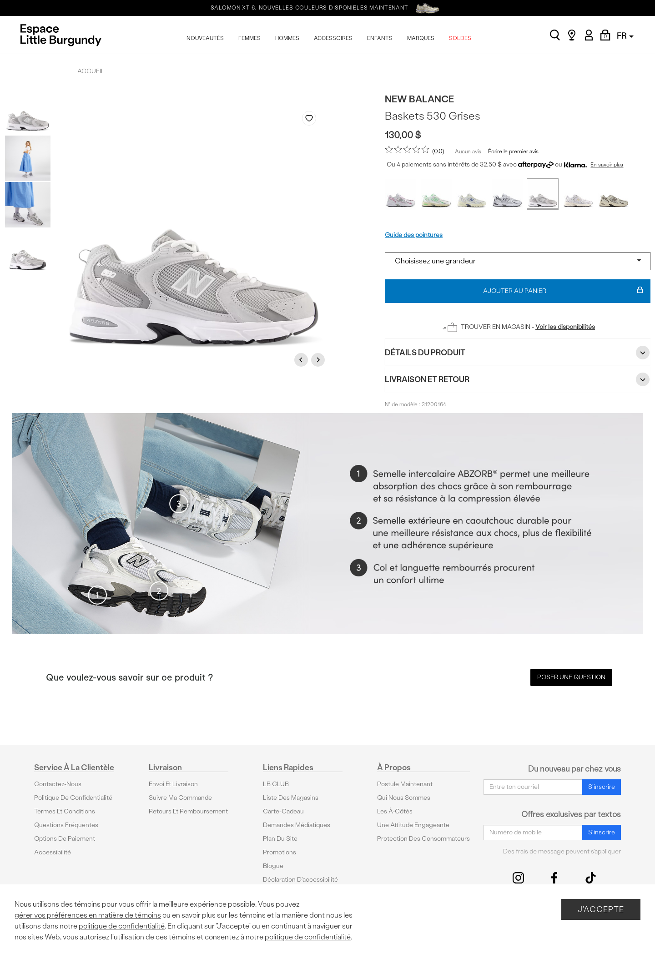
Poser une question (571, 677)
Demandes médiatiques (296, 825)
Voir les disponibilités (565, 327)
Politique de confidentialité (73, 798)
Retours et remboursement (188, 811)
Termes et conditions (64, 811)
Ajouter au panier (563, 291)
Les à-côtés (395, 811)
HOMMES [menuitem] (287, 38)
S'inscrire (601, 787)
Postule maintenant (405, 784)
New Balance (419, 99)
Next (319, 359)
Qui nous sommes (403, 798)
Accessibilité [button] (52, 852)
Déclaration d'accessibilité (300, 879)
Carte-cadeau (283, 811)
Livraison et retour (517, 379)
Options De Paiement (64, 839)
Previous (302, 359)
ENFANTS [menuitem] (380, 38)
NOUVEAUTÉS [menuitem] (205, 38)
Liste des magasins (290, 798)
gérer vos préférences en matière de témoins (88, 915)
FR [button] (625, 35)
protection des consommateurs (423, 839)
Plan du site (280, 839)
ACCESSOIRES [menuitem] (333, 38)
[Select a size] (517, 261)
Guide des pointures (414, 235)
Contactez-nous (57, 784)
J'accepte (601, 909)
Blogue (273, 866)
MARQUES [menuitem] (420, 38)
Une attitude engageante (413, 825)
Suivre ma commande (180, 798)
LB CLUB (276, 784)
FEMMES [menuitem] (249, 38)
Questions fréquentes (66, 825)
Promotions (279, 852)
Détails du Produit (517, 352)
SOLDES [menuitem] (460, 38)
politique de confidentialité (122, 926)
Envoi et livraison (173, 784)
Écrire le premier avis (513, 151)
